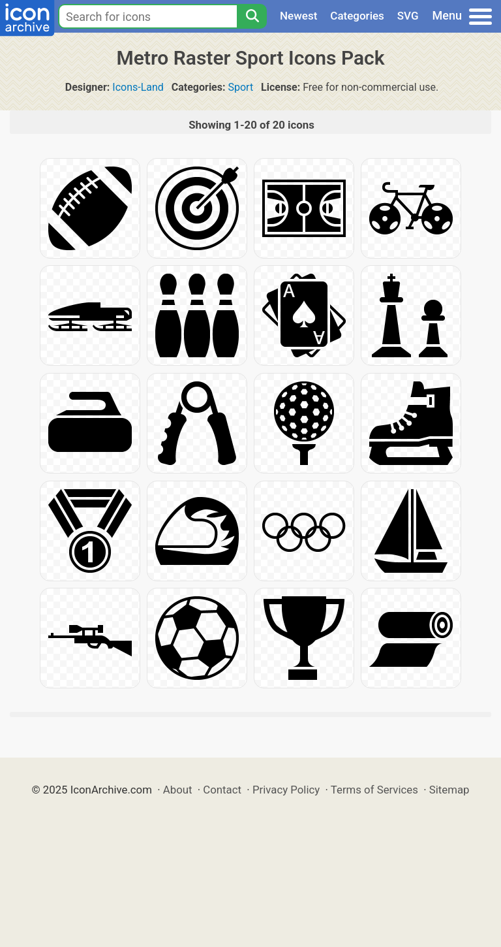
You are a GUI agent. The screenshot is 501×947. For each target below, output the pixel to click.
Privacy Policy (286, 789)
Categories (357, 15)
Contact (222, 789)
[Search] (252, 16)
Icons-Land (138, 87)
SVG (408, 15)
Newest (298, 15)
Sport (240, 87)
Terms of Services (374, 789)
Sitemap (449, 789)
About (177, 789)
